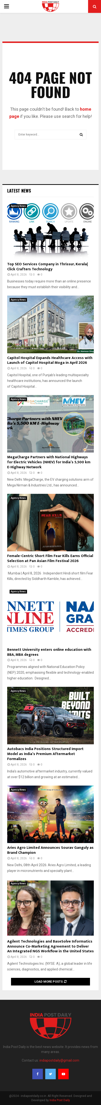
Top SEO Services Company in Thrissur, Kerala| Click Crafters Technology (47, 266)
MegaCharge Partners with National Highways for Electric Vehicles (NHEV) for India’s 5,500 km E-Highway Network (48, 462)
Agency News (18, 206)
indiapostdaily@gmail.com (59, 1060)
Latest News (19, 191)
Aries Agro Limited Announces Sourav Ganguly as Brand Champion (50, 850)
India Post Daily (60, 1100)
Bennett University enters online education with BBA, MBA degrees (49, 652)
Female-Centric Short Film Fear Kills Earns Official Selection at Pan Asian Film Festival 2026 (50, 558)
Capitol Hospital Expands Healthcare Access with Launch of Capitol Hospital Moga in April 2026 (49, 360)
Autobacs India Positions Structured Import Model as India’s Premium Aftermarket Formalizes (45, 754)
